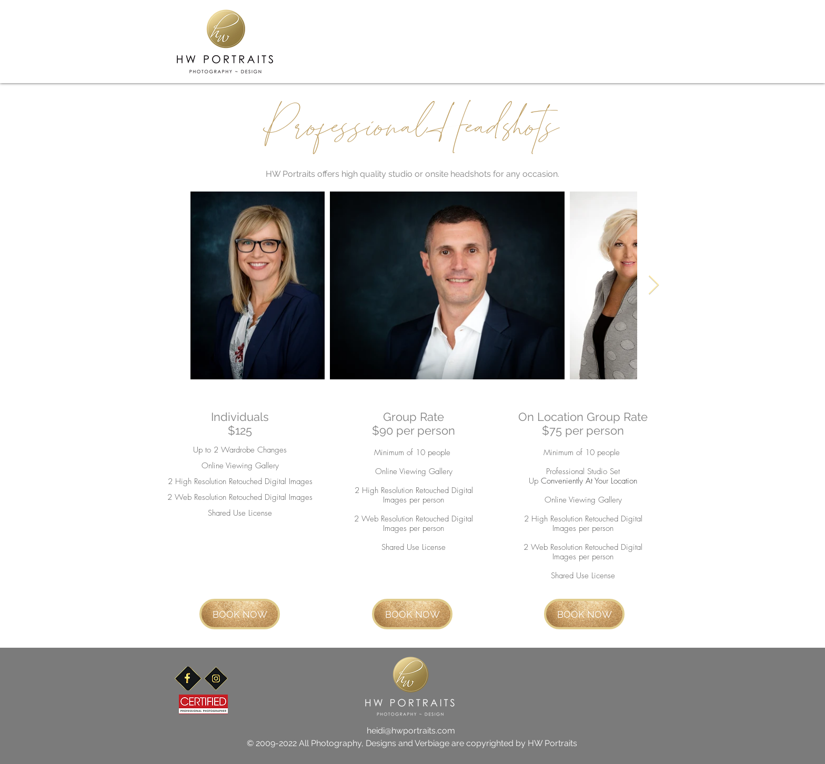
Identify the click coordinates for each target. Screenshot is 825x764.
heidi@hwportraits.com (411, 731)
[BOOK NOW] (239, 614)
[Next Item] (654, 285)
